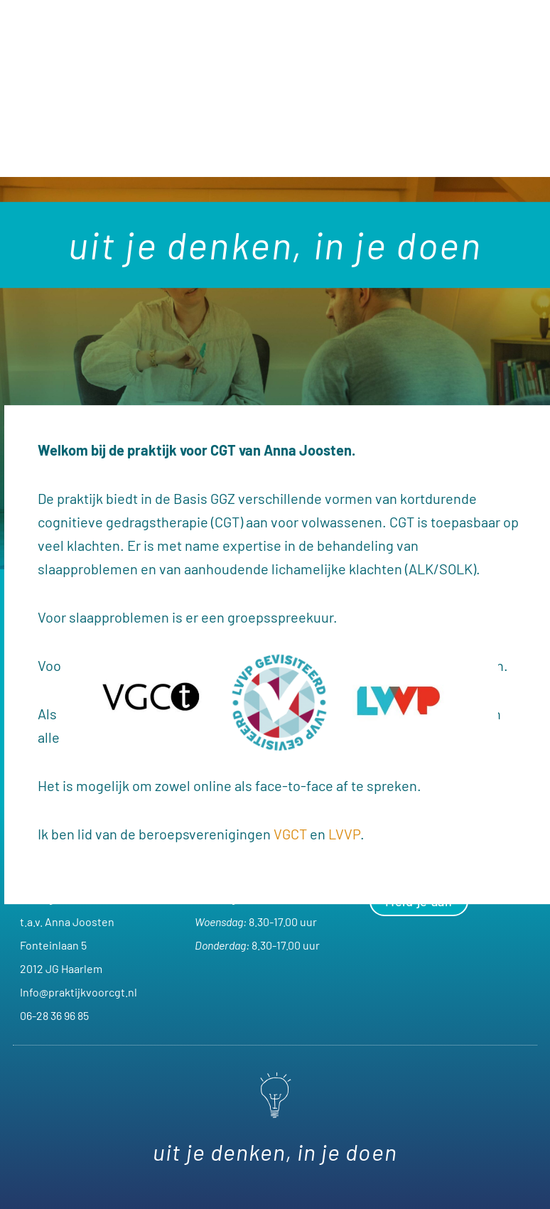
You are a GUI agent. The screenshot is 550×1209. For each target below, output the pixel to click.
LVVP (344, 833)
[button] (275, 147)
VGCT (290, 833)
